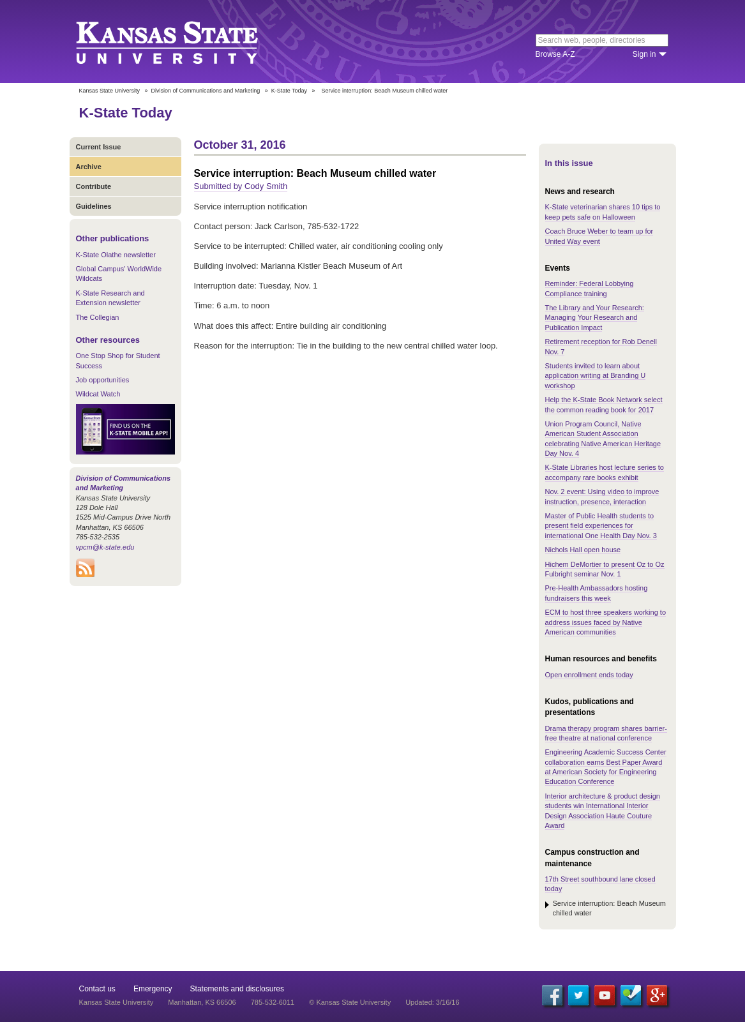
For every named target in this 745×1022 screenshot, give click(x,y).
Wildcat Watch (98, 394)
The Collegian (97, 317)
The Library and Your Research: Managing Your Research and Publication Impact (594, 317)
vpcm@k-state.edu (105, 547)
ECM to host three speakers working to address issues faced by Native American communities (605, 622)
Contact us (97, 988)
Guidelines (94, 206)
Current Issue (98, 147)
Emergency (152, 988)
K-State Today (289, 90)
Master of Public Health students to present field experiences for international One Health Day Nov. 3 (601, 525)
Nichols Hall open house (583, 549)
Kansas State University (182, 41)
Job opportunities (103, 380)
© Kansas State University (350, 1002)
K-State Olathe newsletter (116, 255)
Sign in (644, 54)
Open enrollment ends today (589, 675)
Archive (89, 166)
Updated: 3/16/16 (432, 1002)
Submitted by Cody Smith (241, 186)
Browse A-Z (555, 54)
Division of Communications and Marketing (205, 90)
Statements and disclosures (237, 988)
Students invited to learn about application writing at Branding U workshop (595, 375)
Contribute (94, 186)
